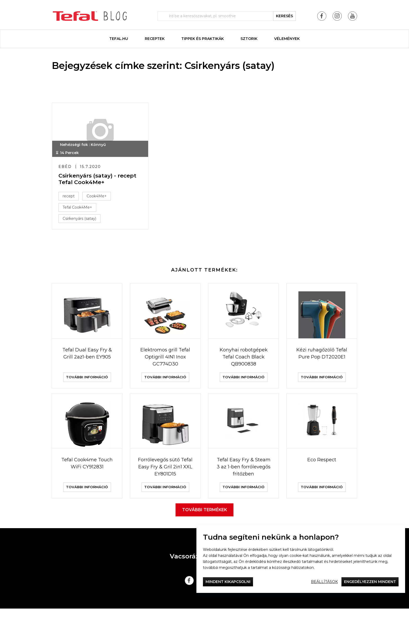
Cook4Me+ (98, 197)
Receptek (155, 38)
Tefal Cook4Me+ (79, 209)
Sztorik (248, 38)
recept (70, 197)
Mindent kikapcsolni (228, 581)
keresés (284, 16)
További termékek (204, 520)
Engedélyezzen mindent (370, 581)
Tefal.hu (118, 38)
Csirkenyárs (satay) (81, 220)
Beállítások (324, 581)
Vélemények (287, 38)
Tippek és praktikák (202, 38)
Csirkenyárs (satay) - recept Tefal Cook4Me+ (99, 180)
